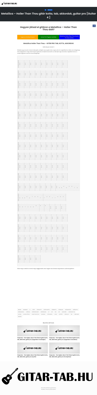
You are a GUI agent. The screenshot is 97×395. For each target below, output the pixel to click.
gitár (33, 310)
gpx (59, 312)
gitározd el (75, 310)
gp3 (52, 312)
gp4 (55, 312)
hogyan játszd (26, 314)
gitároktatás (68, 310)
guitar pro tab (72, 312)
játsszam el (49, 314)
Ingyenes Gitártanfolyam (26, 37)
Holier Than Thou (35, 314)
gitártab (28, 312)
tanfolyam (76, 314)
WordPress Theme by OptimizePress (48, 389)
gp (48, 312)
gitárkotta (54, 310)
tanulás (19, 317)
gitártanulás (43, 312)
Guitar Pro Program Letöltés (48, 37)
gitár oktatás (47, 310)
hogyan (19, 314)
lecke (56, 314)
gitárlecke (60, 310)
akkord (19, 310)
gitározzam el (21, 312)
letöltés (61, 314)
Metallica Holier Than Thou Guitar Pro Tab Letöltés (70, 37)
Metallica (50, 9)
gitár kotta (39, 310)
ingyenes (43, 314)
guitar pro (64, 312)
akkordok (25, 310)
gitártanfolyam (35, 312)
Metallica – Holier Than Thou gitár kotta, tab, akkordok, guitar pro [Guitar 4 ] (48, 15)
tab (71, 314)
